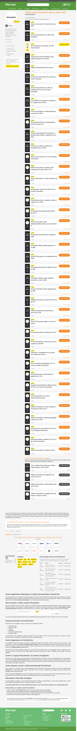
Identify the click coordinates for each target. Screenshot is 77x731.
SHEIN (25, 559)
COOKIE (41, 728)
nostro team (42, 524)
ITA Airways (30, 564)
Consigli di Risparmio (30, 14)
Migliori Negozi (36, 9)
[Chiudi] (75, 0)
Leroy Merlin (24, 564)
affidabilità (18, 527)
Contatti (25, 717)
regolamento (7, 63)
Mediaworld (33, 559)
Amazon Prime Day (46, 718)
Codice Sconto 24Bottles (54, 698)
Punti (17, 21)
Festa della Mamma (55, 8)
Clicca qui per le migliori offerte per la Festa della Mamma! (38, 0)
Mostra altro (38, 539)
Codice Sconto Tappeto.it (31, 699)
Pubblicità (7, 717)
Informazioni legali (28, 721)
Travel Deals (45, 717)
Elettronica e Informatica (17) (10, 52)
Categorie (46, 9)
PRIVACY (37, 728)
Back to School (45, 720)
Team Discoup (27, 724)
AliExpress (20, 559)
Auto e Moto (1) (9, 48)
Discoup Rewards (12, 8)
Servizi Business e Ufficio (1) (9, 54)
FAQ (25, 718)
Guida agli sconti (9, 723)
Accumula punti (64, 44)
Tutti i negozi (8, 720)
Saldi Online (65, 8)
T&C (25, 720)
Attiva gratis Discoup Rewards (12, 66)
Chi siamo (7, 715)
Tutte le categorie (9, 721)
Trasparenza (26, 723)
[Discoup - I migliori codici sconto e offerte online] (10, 4)
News (6, 718)
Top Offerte (27, 8)
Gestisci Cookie (45, 728)
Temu (29, 559)
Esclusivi (20, 8)
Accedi (66, 4)
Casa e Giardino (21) (10, 49)
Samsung (20, 566)
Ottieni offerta (64, 22)
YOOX (19, 564)
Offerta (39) (8, 41)
